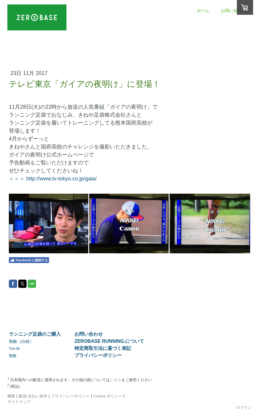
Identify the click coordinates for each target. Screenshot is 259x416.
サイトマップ (18, 401)
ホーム (203, 10)
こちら (115, 379)
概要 (11, 396)
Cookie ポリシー (107, 396)
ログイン (244, 407)
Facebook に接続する (29, 260)
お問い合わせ (233, 10)
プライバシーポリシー (70, 396)
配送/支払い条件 (33, 396)
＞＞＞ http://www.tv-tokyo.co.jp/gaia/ (53, 179)
